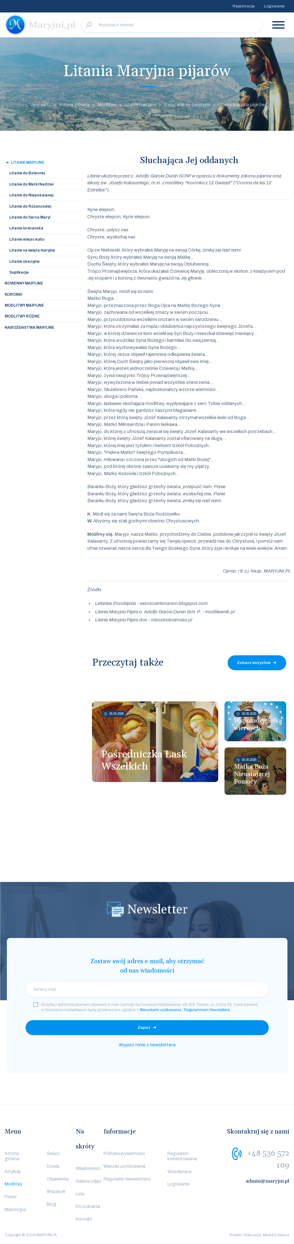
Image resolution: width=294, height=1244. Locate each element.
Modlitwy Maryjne (24, 305)
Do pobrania (88, 1206)
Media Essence (276, 1235)
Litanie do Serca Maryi (29, 217)
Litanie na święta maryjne (32, 250)
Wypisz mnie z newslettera (147, 1044)
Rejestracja (244, 6)
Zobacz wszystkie (254, 663)
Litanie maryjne (140, 104)
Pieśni (11, 1197)
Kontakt (84, 1219)
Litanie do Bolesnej (27, 173)
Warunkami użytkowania (160, 1010)
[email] (147, 989)
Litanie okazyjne (24, 261)
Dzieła (53, 1166)
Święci (53, 1153)
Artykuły (13, 1171)
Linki (80, 1194)
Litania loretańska (26, 228)
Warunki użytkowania (124, 1166)
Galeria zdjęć (88, 1181)
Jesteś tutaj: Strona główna (60, 104)
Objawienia (58, 1179)
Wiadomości (88, 1168)
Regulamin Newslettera (127, 1179)
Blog (51, 1204)
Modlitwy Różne (22, 316)
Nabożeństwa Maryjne (29, 327)
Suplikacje (19, 272)
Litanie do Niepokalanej (31, 195)
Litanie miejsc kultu (26, 239)
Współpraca (179, 1171)
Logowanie (274, 6)
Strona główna (12, 1156)
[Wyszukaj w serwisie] (172, 25)
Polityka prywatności (124, 1153)
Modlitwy (107, 104)
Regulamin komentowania (182, 1156)
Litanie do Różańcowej (30, 206)
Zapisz (144, 1027)
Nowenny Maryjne (24, 283)
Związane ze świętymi (187, 104)
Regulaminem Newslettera (207, 1010)
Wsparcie (56, 1191)
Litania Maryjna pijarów (241, 104)
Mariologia (15, 1209)
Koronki (13, 294)
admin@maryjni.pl (267, 1181)
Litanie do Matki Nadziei (31, 184)
